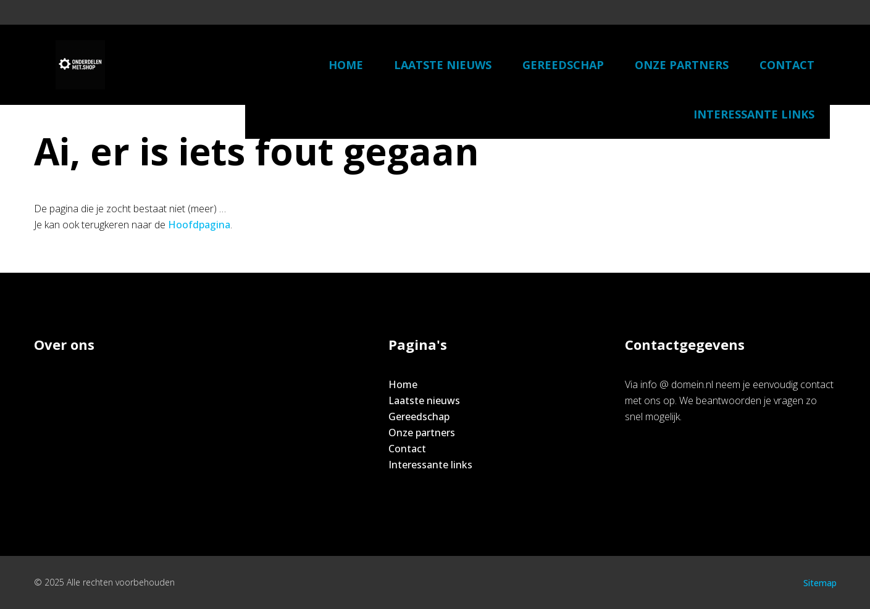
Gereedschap (563, 64)
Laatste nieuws (442, 64)
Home (345, 64)
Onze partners (682, 64)
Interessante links (753, 114)
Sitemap (820, 583)
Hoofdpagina (199, 224)
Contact (786, 64)
